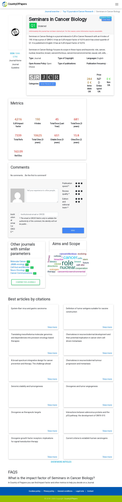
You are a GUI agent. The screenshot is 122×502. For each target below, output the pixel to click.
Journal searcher (52, 11)
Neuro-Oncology (20, 270)
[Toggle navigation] (117, 4)
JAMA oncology (19, 264)
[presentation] (73, 220)
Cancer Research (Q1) (47, 84)
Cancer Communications (23, 273)
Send (73, 230)
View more (52, 327)
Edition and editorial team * (65, 203)
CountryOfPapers (71, 499)
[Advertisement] (102, 140)
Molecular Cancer (20, 261)
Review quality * (66, 192)
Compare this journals (25, 282)
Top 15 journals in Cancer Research (78, 11)
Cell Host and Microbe (22, 267)
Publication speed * (67, 184)
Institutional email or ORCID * (13, 223)
